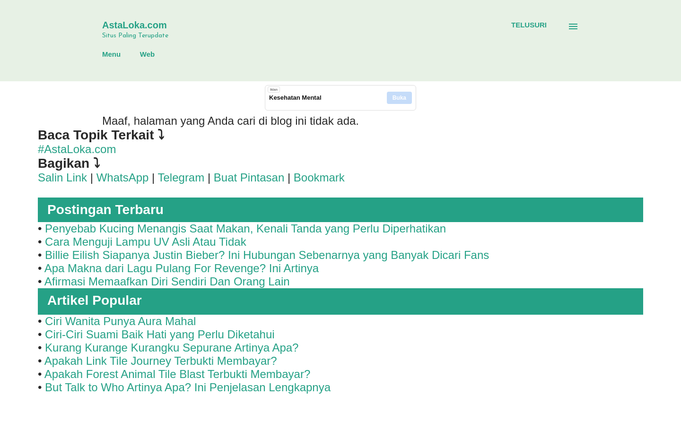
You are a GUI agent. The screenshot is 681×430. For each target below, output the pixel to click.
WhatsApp (122, 177)
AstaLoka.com (134, 25)
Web (147, 54)
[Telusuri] (529, 25)
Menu (111, 54)
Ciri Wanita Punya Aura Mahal (120, 321)
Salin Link (62, 177)
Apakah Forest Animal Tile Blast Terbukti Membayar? (177, 374)
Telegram (181, 177)
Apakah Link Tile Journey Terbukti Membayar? (160, 360)
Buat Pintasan (251, 177)
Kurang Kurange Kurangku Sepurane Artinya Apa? (171, 347)
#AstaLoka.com (77, 149)
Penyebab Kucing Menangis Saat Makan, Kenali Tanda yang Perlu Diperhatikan (245, 228)
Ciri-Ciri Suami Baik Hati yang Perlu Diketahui (160, 334)
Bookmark (319, 177)
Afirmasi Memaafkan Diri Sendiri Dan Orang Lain (167, 281)
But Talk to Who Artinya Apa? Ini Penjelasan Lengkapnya (188, 387)
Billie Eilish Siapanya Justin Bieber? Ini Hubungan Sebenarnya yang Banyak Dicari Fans (267, 255)
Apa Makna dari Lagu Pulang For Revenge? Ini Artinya (181, 268)
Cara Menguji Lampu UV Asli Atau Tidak (145, 241)
